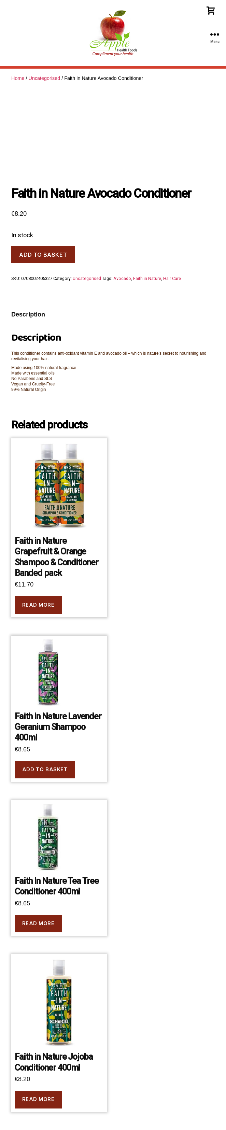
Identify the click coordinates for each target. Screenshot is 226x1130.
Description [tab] (28, 314)
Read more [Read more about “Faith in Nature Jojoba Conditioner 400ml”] (38, 1099)
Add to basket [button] (45, 769)
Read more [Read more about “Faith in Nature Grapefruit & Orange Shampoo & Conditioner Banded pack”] (38, 605)
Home (17, 78)
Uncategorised (44, 78)
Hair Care (172, 278)
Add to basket (43, 254)
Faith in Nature (147, 278)
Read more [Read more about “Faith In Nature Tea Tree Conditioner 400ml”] (38, 923)
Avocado (122, 278)
